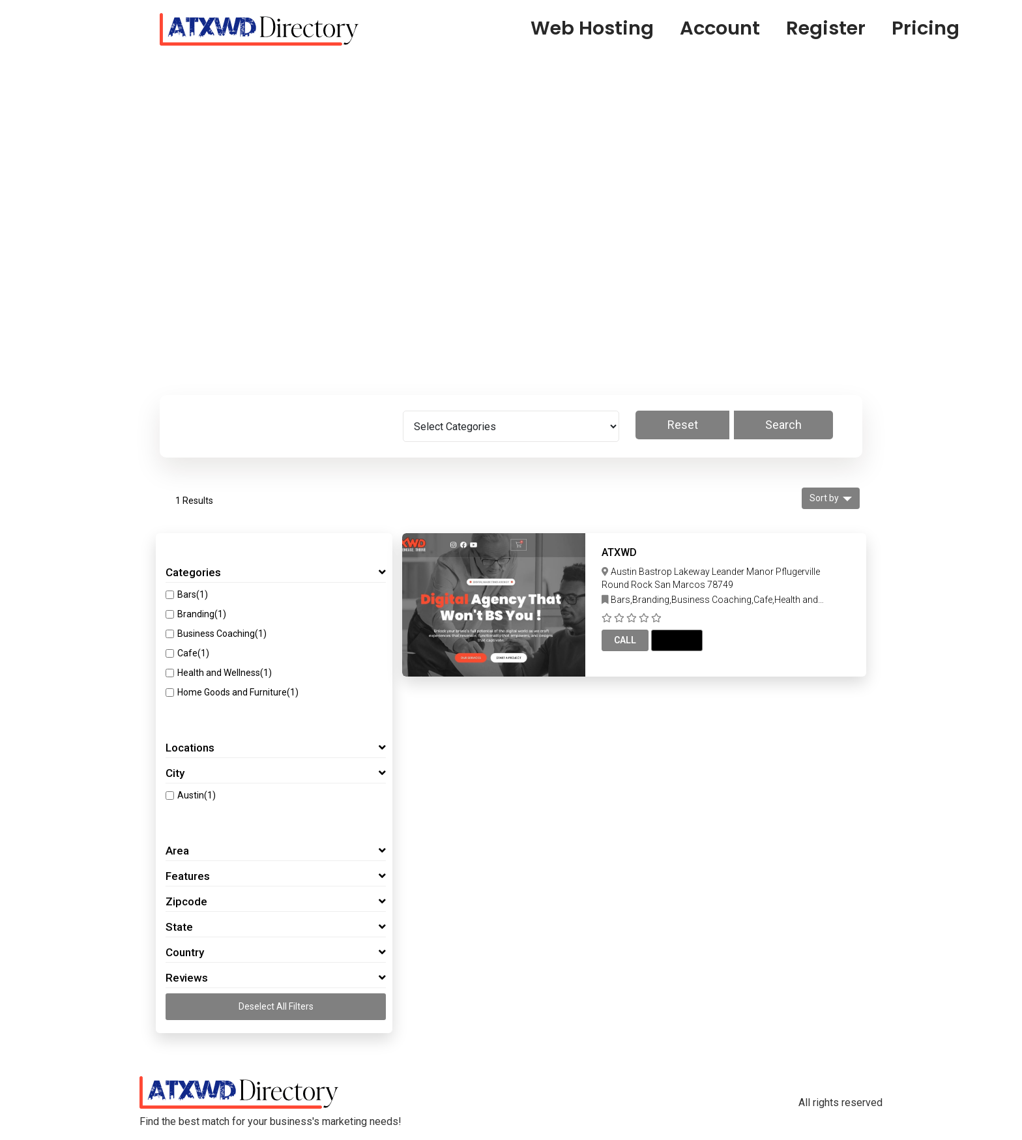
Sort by (824, 498)
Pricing (925, 28)
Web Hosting (592, 28)
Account (720, 28)
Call (625, 640)
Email (677, 640)
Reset (682, 424)
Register (826, 28)
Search (783, 424)
